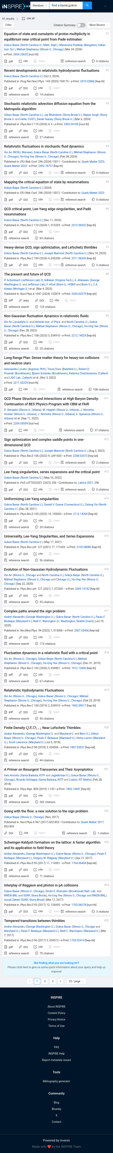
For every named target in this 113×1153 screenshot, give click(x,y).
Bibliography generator (56, 1081)
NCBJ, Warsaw (23, 152)
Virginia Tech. (64, 280)
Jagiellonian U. (60, 775)
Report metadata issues (56, 1060)
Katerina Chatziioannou (83, 373)
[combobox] (66, 5)
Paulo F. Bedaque (47, 737)
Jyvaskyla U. (21, 321)
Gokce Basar (12, 45)
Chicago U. (62, 579)
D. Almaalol (11, 409)
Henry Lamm (84, 737)
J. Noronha (44, 414)
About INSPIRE (56, 1006)
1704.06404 (79, 863)
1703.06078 (79, 904)
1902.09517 (78, 705)
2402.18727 (45, 165)
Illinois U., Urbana (30, 409)
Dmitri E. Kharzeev (56, 891)
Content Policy (56, 1013)
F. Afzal (51, 284)
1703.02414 (77, 940)
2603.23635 (20, 54)
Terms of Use (56, 1025)
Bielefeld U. (69, 369)
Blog (56, 1102)
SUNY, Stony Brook (34, 895)
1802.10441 (73, 789)
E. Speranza (83, 414)
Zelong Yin (91, 504)
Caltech (103, 373)
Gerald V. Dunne (53, 504)
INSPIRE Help (56, 1053)
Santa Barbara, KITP (33, 775)
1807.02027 (77, 747)
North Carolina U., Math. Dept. (39, 45)
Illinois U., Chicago (52, 49)
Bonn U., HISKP (66, 284)
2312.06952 (78, 225)
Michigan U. (20, 288)
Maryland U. (24, 621)
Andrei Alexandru (14, 616)
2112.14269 (80, 513)
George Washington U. (40, 616)
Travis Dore (54, 369)
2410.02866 (87, 81)
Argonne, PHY (36, 369)
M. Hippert (49, 409)
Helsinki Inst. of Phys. (48, 321)
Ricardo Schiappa (26, 779)
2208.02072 (80, 455)
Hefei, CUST (27, 119)
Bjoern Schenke (41, 373)
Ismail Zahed (12, 899)
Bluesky (56, 1108)
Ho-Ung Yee (27, 156)
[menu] (103, 6)
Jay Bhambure (52, 114)
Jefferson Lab (30, 280)
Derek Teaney (45, 119)
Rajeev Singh (91, 114)
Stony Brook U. (72, 114)
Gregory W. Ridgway (45, 858)
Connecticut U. (74, 504)
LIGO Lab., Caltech (20, 377)
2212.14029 (78, 335)
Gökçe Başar (12, 114)
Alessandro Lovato (15, 369)
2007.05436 (81, 630)
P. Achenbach (12, 280)
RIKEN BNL (11, 895)
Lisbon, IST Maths (80, 779)
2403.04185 (71, 124)
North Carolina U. (31, 76)
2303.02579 (79, 293)
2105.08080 (84, 547)
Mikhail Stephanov (28, 49)
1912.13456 (78, 668)
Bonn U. (86, 284)
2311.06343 (78, 258)
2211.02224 (20, 382)
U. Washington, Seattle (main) (75, 621)
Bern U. (84, 733)
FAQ (56, 1047)
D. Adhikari (47, 280)
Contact (56, 1121)
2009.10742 (82, 588)
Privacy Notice (56, 1019)
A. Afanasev (81, 280)
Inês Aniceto (11, 775)
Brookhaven (22, 373)
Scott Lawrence (18, 742)
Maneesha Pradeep (71, 45)
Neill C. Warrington (44, 621)
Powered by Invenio (56, 1140)
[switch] (81, 25)
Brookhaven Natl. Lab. (82, 891)
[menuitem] (105, 6)
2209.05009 (20, 423)
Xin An (8, 152)
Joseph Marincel (54, 253)
